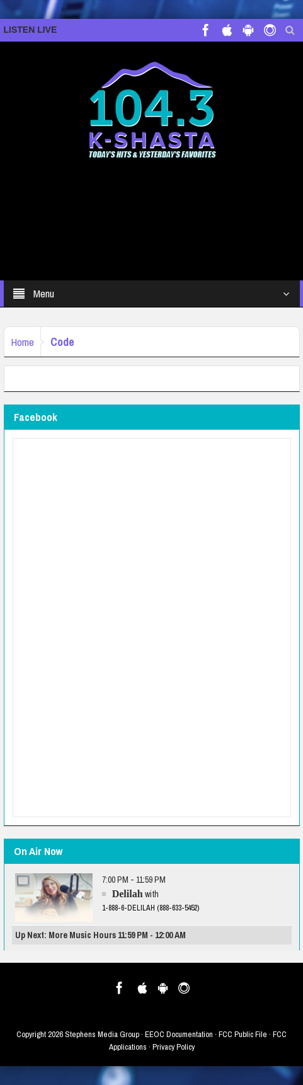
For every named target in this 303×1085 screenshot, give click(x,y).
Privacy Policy (173, 1047)
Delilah (127, 893)
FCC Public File (243, 1034)
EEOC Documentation (179, 1034)
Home (22, 342)
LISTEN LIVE (30, 30)
